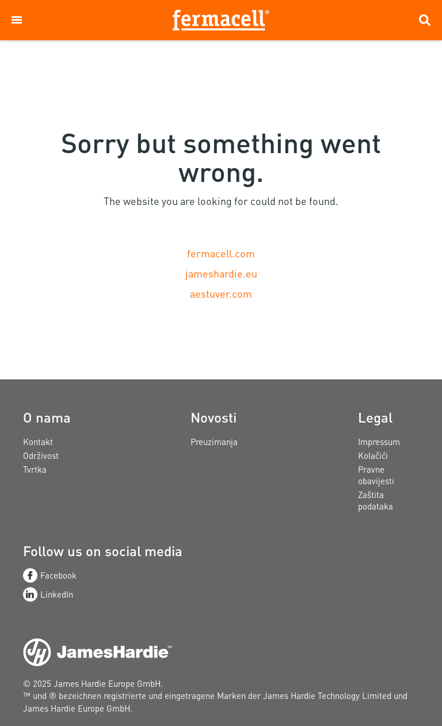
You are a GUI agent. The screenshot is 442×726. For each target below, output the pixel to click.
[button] (17, 20)
